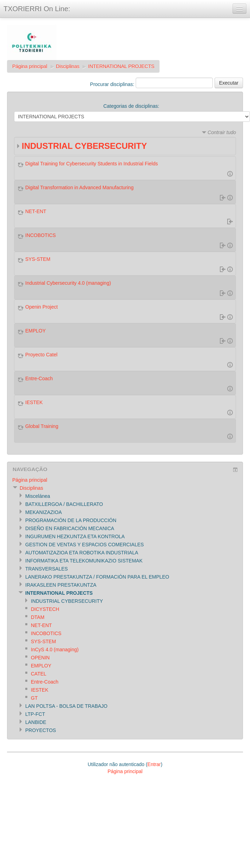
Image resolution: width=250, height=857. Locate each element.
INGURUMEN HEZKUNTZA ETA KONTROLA (75, 536)
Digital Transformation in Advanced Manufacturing (79, 187)
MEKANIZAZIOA (43, 512)
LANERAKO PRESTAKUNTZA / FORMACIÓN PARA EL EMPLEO (97, 577)
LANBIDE (35, 722)
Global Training (41, 426)
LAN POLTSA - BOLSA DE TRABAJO (66, 706)
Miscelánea (37, 496)
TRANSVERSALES (46, 569)
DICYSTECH (45, 609)
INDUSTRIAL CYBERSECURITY (84, 146)
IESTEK (34, 402)
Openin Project (41, 307)
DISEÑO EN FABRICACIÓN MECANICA (69, 528)
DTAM (38, 617)
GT (34, 698)
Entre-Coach (39, 378)
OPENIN (40, 657)
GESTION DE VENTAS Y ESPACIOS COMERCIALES (84, 544)
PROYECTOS (40, 730)
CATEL (38, 674)
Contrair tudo (222, 132)
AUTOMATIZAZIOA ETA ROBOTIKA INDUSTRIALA (81, 552)
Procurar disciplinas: (113, 84)
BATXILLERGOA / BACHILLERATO (64, 504)
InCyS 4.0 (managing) (55, 649)
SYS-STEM (37, 259)
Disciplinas (68, 66)
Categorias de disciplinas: (131, 106)
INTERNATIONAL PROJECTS (121, 66)
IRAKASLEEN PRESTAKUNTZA (60, 585)
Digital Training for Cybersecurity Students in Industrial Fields (91, 163)
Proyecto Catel (41, 354)
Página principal (29, 66)
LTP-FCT (35, 714)
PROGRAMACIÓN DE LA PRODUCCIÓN (70, 520)
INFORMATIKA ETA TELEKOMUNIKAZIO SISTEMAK (84, 560)
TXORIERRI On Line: (37, 9)
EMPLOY (35, 331)
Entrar (154, 764)
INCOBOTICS (40, 235)
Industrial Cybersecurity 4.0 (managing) (68, 283)
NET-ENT (35, 211)
